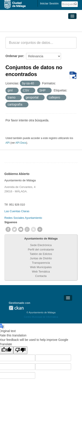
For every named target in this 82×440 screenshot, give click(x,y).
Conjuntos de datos (24, 26)
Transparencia (41, 262)
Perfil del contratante (41, 249)
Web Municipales (41, 267)
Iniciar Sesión (49, 3)
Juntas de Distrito (41, 258)
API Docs (21, 142)
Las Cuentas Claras (16, 211)
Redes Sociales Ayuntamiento (23, 217)
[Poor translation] (20, 350)
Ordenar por (14, 56)
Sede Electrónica (41, 245)
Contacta (41, 276)
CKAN (16, 308)
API (7, 142)
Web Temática (41, 271)
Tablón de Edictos (41, 254)
